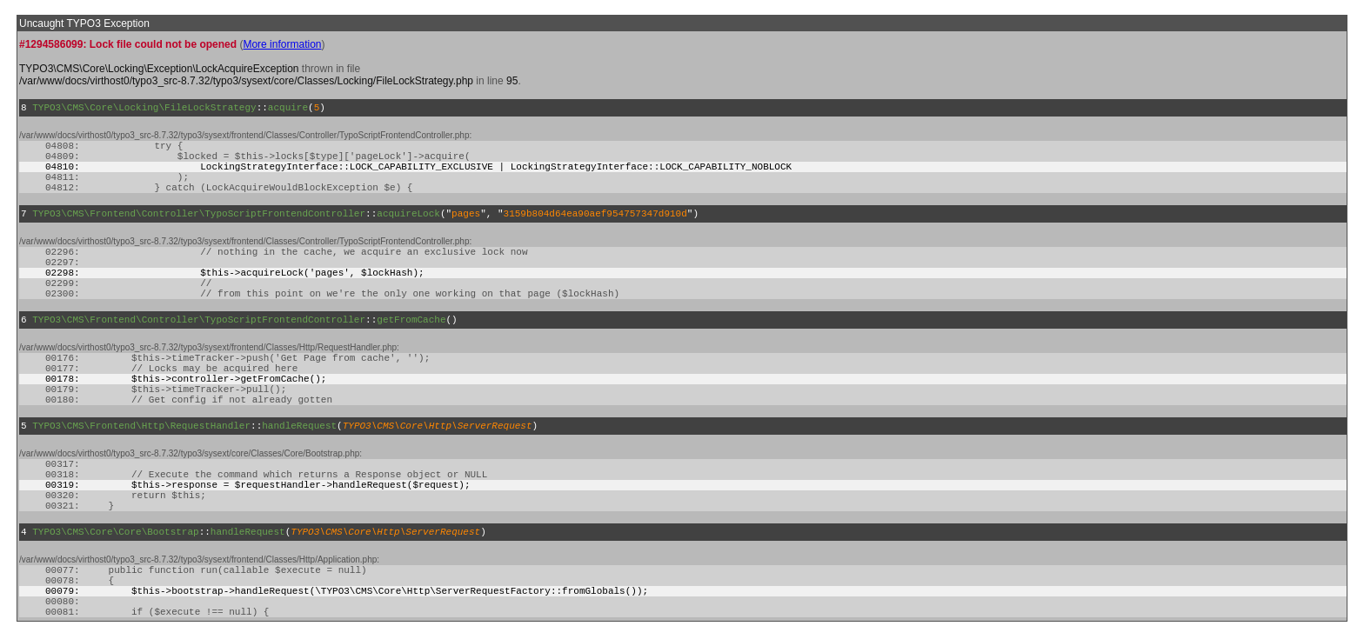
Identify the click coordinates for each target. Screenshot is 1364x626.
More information (282, 44)
